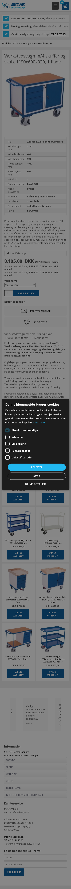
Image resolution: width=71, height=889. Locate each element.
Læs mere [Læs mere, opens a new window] (39, 422)
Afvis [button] (36, 476)
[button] (35, 484)
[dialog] (35, 444)
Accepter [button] (36, 467)
